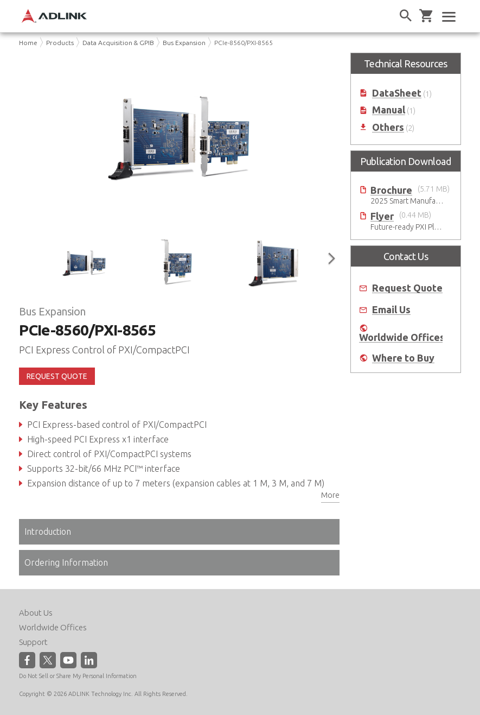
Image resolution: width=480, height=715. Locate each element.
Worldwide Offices (402, 337)
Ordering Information (66, 562)
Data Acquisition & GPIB (118, 42)
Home (28, 42)
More (330, 495)
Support (33, 642)
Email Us (391, 310)
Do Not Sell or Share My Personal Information (78, 676)
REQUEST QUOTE (57, 376)
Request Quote (407, 288)
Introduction (47, 531)
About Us (36, 612)
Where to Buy (403, 358)
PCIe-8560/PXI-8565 (243, 42)
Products (60, 42)
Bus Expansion (184, 42)
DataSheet (396, 93)
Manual (388, 110)
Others (388, 127)
